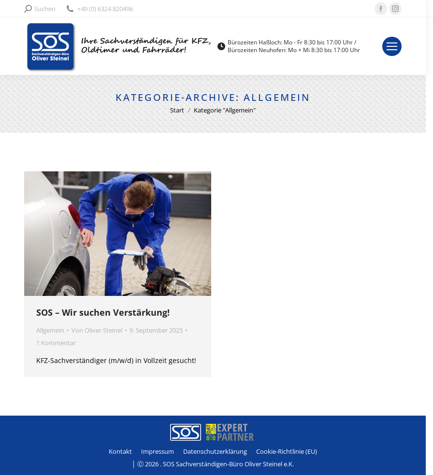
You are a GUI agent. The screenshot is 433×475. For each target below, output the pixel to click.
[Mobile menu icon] (399, 46)
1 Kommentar (56, 342)
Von (97, 330)
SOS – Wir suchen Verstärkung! (103, 312)
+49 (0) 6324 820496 (99, 9)
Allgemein (50, 330)
